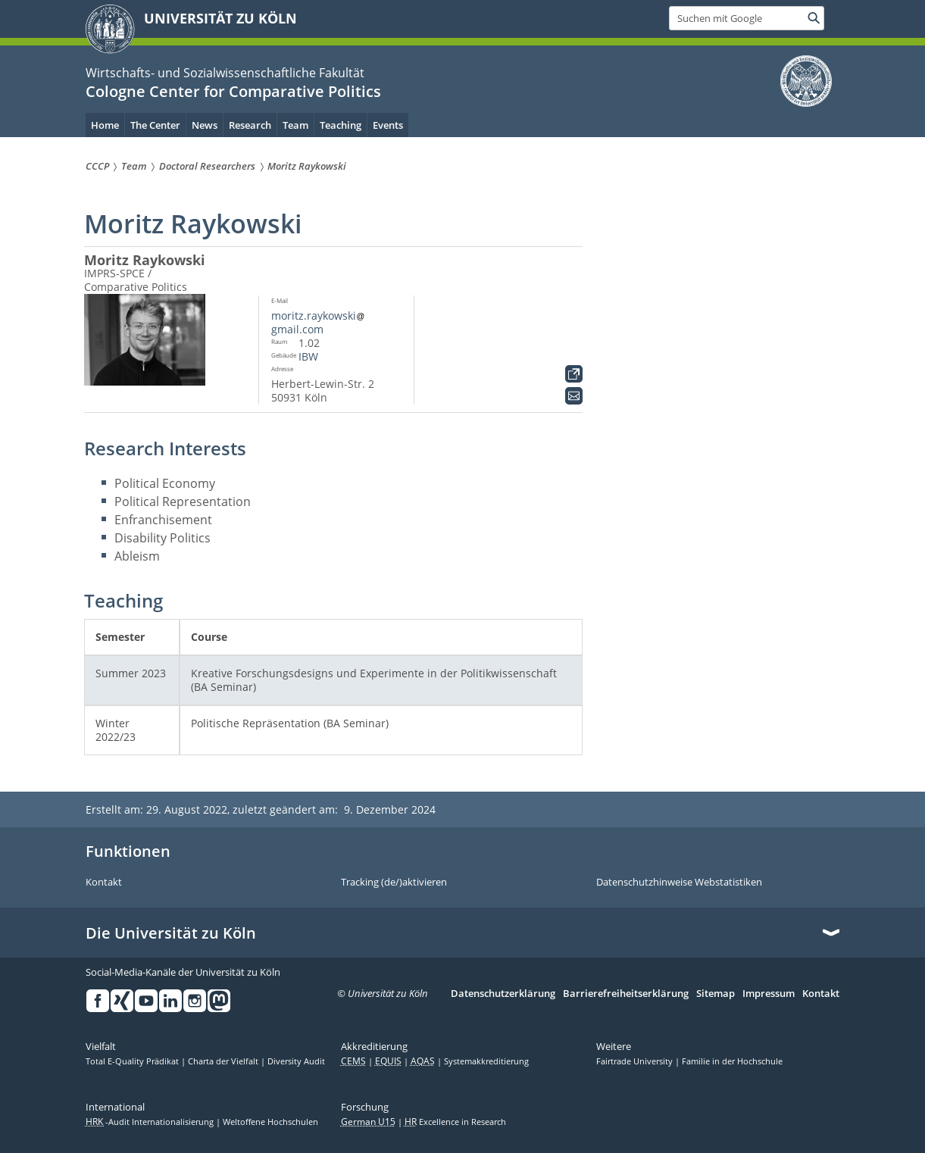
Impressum (768, 994)
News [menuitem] (204, 125)
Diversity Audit (296, 1061)
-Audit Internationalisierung (151, 1122)
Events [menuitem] (388, 125)
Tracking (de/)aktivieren (394, 882)
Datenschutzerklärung (503, 994)
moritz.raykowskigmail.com (318, 322)
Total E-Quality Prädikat (133, 1061)
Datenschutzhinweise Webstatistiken (679, 882)
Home (105, 125)
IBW (308, 356)
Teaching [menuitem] (340, 125)
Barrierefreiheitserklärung (626, 994)
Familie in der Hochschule (732, 1061)
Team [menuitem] (295, 125)
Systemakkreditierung (486, 1061)
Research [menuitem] (250, 125)
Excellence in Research (455, 1122)
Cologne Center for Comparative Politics (233, 91)
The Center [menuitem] (155, 125)
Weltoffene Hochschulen (270, 1122)
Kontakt (104, 882)
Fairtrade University (635, 1061)
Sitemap (715, 994)
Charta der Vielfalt (224, 1061)
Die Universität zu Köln (171, 933)
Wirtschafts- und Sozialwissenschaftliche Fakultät (225, 72)
